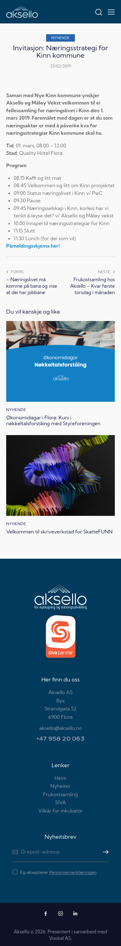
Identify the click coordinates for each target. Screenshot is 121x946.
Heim (60, 778)
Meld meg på (104, 851)
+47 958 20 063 (60, 739)
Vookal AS (60, 938)
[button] (111, 11)
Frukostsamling (60, 794)
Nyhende (60, 38)
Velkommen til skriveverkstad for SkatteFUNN (59, 532)
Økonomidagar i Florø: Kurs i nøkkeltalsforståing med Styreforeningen (53, 420)
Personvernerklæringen (73, 872)
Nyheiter (60, 786)
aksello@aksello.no (60, 728)
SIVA (60, 802)
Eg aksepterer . (58, 872)
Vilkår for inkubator (60, 811)
